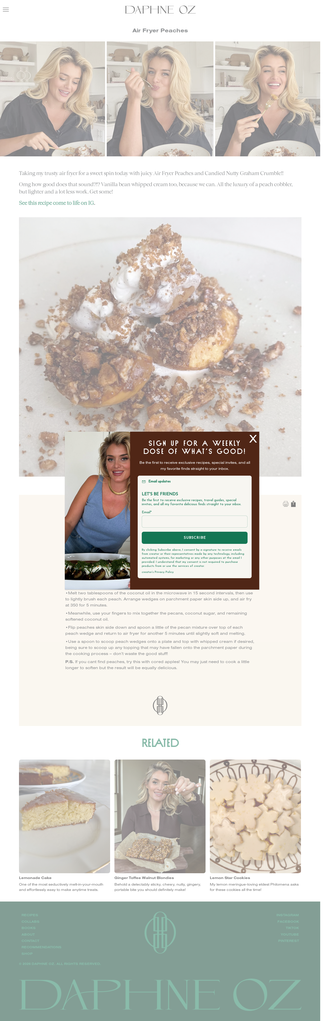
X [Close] (253, 438)
